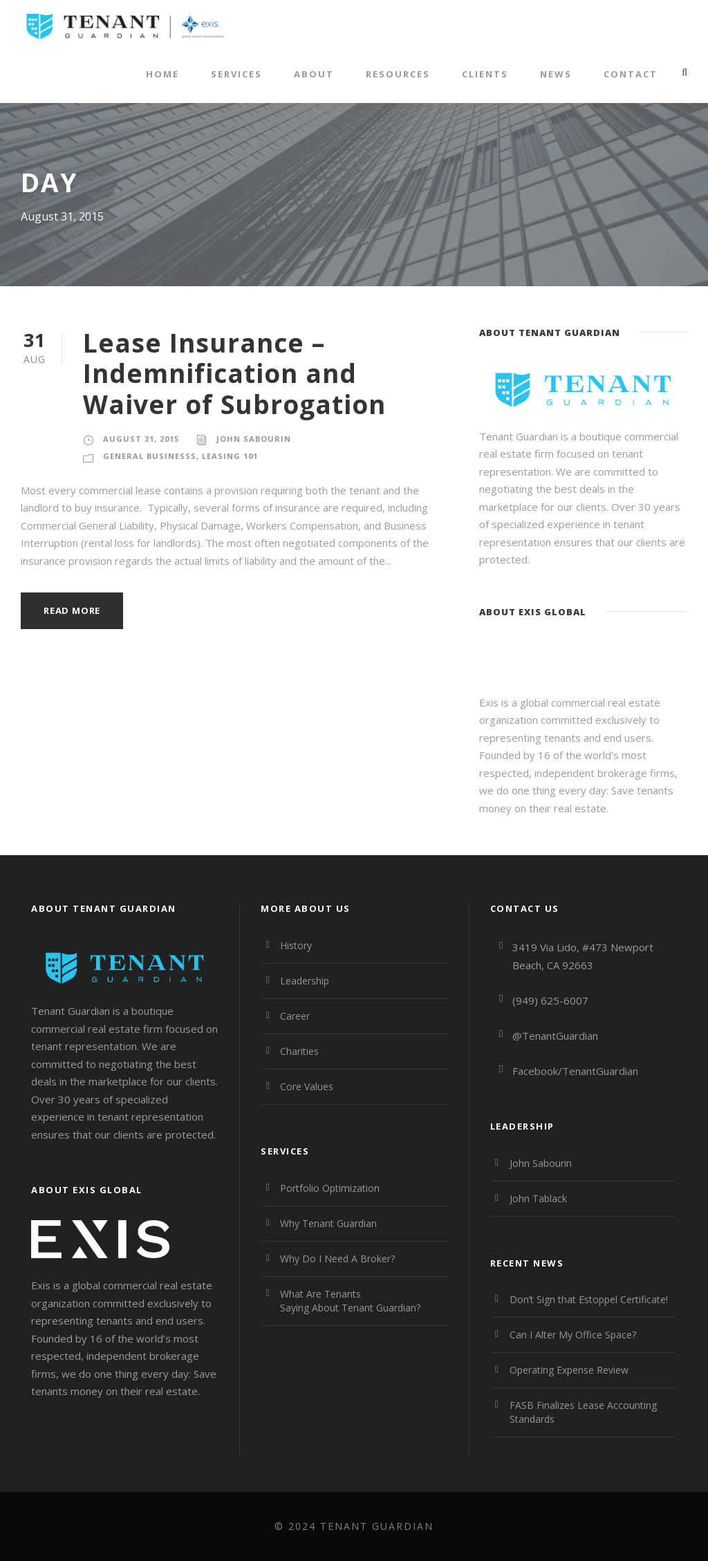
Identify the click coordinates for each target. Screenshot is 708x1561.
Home (162, 74)
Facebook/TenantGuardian (575, 1071)
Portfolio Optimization (330, 1188)
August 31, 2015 (141, 438)
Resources (398, 74)
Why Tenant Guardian (328, 1223)
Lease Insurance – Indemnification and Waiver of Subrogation (234, 373)
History (296, 945)
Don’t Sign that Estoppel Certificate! (589, 1299)
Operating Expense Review (569, 1369)
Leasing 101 (230, 456)
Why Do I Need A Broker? (337, 1258)
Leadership (304, 980)
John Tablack (538, 1198)
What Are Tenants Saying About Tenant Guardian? (350, 1300)
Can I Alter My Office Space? (573, 1334)
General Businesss (149, 456)
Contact (631, 74)
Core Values (306, 1086)
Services (236, 74)
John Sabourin (253, 438)
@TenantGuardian (555, 1036)
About (314, 74)
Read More (72, 610)
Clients (485, 74)
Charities (299, 1051)
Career (295, 1015)
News (556, 74)
